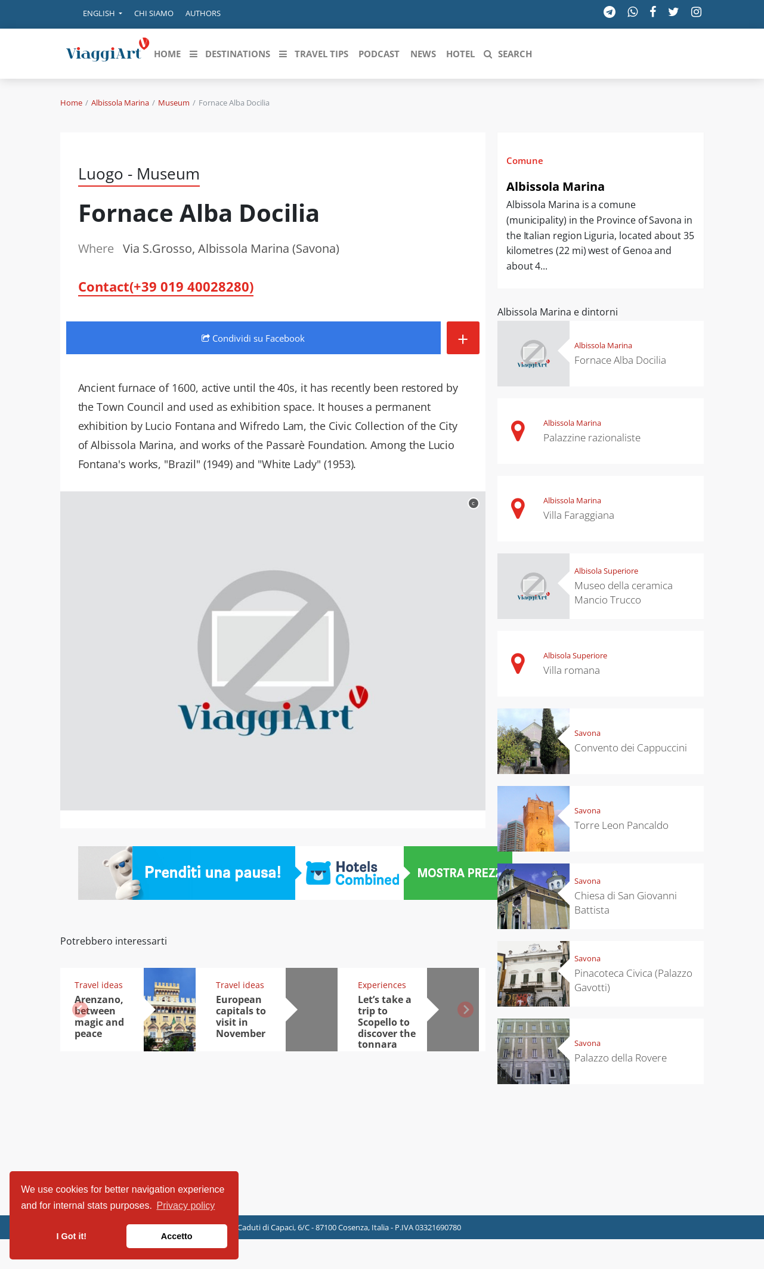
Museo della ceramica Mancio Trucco (623, 592)
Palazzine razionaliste (592, 437)
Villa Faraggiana (578, 515)
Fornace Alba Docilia (620, 360)
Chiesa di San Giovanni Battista (625, 903)
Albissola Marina (120, 102)
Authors (203, 13)
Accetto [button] (177, 1236)
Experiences (382, 985)
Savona (587, 733)
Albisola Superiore (606, 570)
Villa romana (571, 670)
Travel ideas (99, 985)
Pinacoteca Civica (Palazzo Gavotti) (633, 980)
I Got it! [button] (71, 1236)
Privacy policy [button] (186, 1205)
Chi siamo (154, 13)
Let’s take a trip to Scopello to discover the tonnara (387, 1022)
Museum (174, 102)
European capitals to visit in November (241, 1016)
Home (71, 102)
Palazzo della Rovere (620, 1057)
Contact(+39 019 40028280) (165, 286)
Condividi (253, 338)
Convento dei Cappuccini (630, 747)
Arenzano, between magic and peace (99, 1016)
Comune (524, 160)
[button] (94, 14)
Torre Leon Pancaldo (621, 825)
